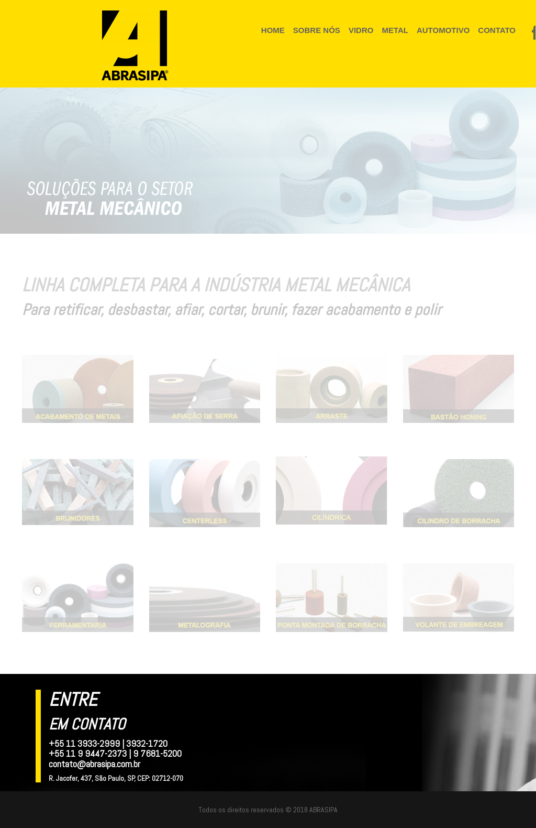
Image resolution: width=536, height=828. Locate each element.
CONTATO (493, 30)
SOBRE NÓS (316, 30)
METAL (394, 30)
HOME (272, 30)
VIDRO (360, 30)
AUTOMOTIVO (441, 30)
